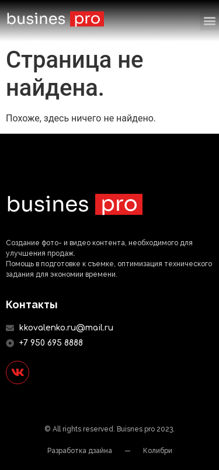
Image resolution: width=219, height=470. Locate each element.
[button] (209, 20)
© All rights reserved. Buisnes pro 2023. (109, 429)
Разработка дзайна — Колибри (109, 451)
